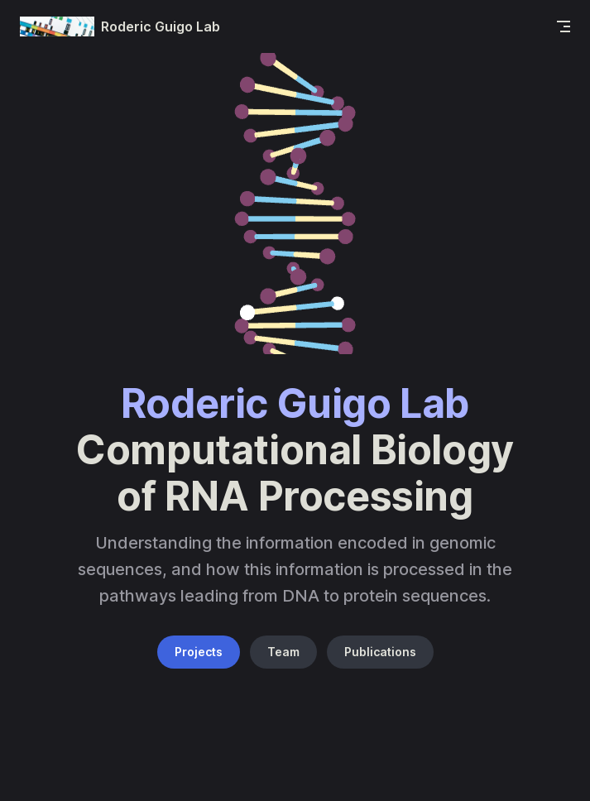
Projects (199, 652)
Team (283, 652)
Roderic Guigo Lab (120, 26)
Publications (380, 652)
